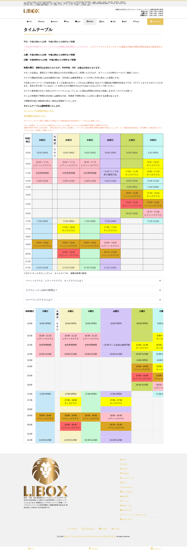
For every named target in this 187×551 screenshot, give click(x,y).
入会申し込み (126, 510)
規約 (101, 22)
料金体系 (124, 473)
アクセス (124, 501)
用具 (113, 22)
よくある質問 (126, 492)
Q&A (77, 22)
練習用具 (124, 496)
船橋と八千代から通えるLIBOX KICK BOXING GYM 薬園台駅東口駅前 (90, 536)
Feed (115, 528)
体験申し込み (126, 506)
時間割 (90, 22)
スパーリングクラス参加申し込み (133, 515)
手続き (136, 22)
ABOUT (54, 22)
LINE (103, 528)
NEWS (41, 22)
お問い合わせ (126, 519)
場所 (124, 22)
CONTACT (155, 22)
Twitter (72, 528)
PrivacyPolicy (126, 487)
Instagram (88, 528)
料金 (66, 22)
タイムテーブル (127, 478)
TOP (29, 22)
